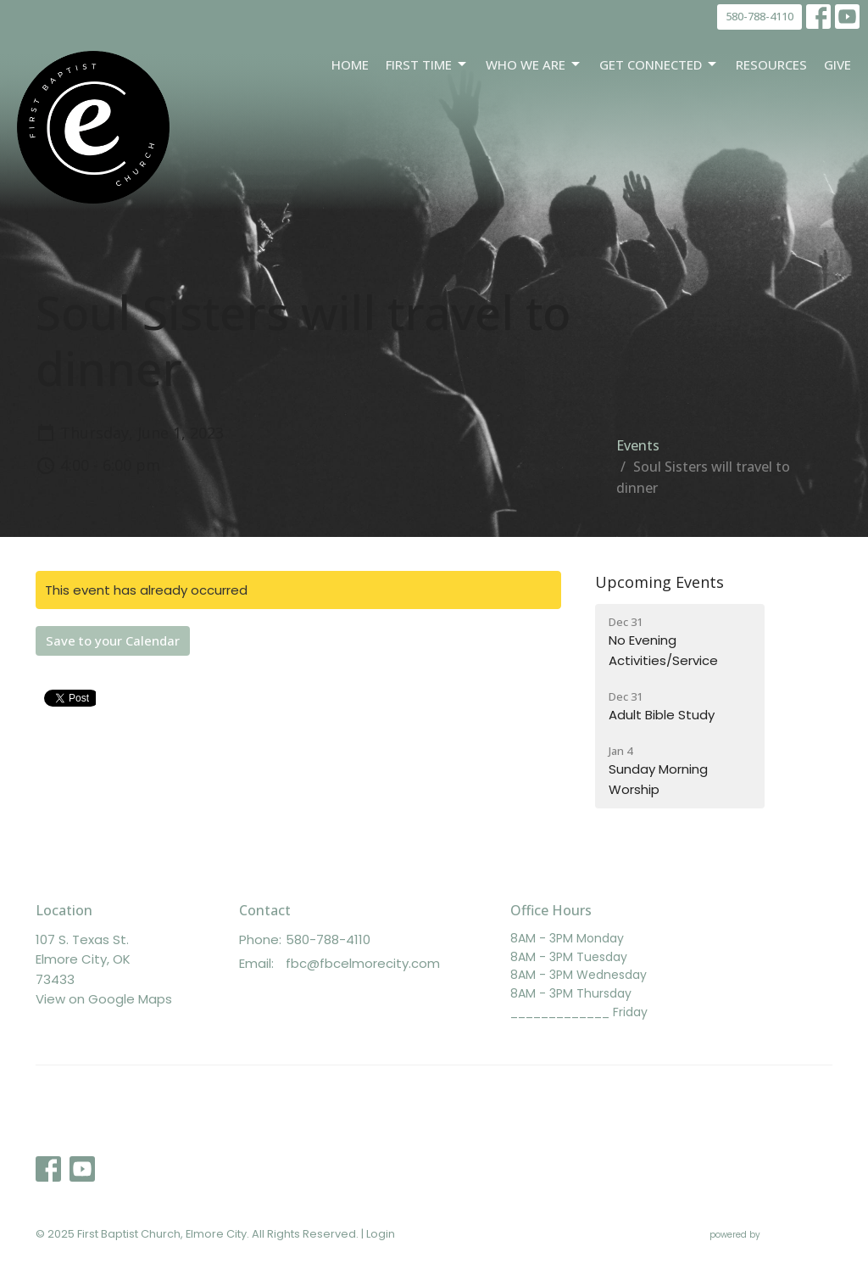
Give (837, 64)
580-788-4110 (759, 16)
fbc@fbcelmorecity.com (363, 963)
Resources (771, 64)
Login (380, 1234)
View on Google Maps (104, 999)
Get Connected (659, 65)
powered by (770, 1234)
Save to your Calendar (113, 640)
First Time (427, 65)
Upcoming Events (659, 582)
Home (350, 64)
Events (637, 445)
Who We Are (534, 65)
